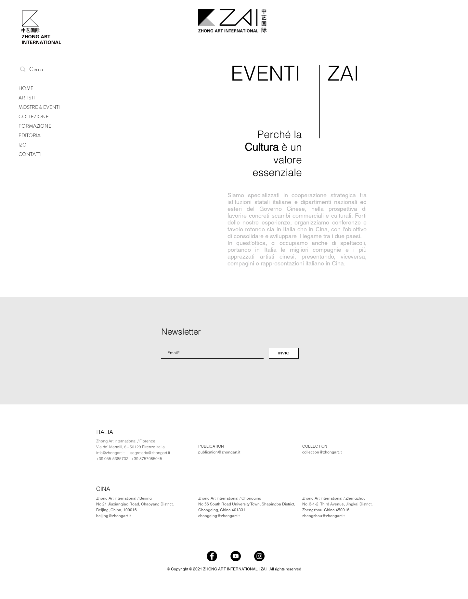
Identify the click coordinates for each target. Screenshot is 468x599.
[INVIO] (284, 353)
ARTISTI (27, 97)
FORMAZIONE (35, 126)
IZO (23, 144)
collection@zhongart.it (322, 452)
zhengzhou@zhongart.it (323, 516)
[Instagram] (259, 556)
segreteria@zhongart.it (150, 452)
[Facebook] (212, 556)
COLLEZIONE (34, 116)
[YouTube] (235, 556)
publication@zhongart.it (219, 452)
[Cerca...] (43, 69)
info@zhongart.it (110, 452)
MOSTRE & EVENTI (39, 107)
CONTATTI (30, 154)
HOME (26, 88)
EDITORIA (30, 135)
